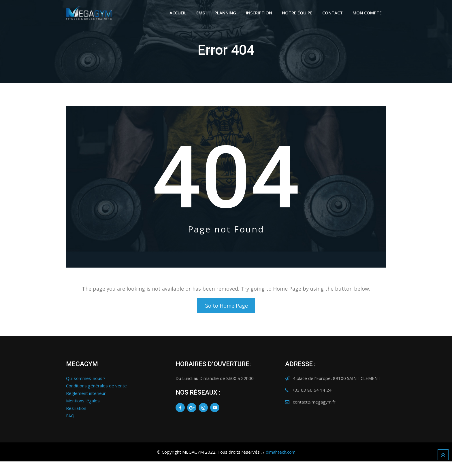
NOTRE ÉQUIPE (297, 13)
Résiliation (76, 409)
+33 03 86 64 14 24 (312, 390)
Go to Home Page (226, 305)
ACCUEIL (178, 13)
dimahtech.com (280, 452)
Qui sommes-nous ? (86, 379)
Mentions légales (83, 401)
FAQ (70, 416)
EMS (200, 13)
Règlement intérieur (86, 394)
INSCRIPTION (259, 13)
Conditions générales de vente (96, 386)
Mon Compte (367, 13)
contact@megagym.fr (314, 402)
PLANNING (225, 13)
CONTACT (332, 13)
